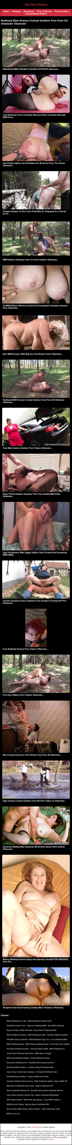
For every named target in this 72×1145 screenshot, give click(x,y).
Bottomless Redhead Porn (17, 1063)
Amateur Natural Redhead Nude (41, 1067)
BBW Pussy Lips (13, 1114)
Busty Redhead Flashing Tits (18, 1090)
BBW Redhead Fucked (37, 1035)
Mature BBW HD (60, 1081)
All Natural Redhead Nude (46, 1072)
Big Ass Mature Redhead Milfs (37, 1104)
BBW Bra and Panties (15, 1104)
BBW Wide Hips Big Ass (33, 1100)
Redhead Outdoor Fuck (16, 1026)
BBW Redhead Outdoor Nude (39, 1021)
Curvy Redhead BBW (58, 1039)
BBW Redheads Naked (43, 1081)
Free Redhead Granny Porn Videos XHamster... (25, 649)
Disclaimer (29, 11)
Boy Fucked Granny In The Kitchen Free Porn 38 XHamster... (32, 755)
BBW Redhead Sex (57, 1049)
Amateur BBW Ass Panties (38, 1077)
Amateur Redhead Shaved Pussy (20, 1081)
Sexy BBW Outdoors (52, 1100)
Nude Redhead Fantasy (40, 1058)
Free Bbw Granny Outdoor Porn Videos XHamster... (28, 448)
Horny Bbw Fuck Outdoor (60, 1044)
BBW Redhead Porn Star (17, 1021)
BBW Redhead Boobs (15, 1044)
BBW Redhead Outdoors (16, 1035)
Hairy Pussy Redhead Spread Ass (20, 1053)
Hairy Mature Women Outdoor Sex (20, 1095)
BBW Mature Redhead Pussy (37, 1044)
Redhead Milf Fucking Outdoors (41, 1063)
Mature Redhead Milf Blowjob (47, 1095)
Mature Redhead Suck (44, 1086)
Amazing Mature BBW (39, 1049)
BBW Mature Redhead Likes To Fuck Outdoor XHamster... (31, 260)
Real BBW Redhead (56, 1026)
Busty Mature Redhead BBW (44, 1030)
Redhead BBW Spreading (57, 1035)
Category (16, 11)
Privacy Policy (62, 11)
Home (6, 11)
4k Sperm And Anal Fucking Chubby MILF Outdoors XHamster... (34, 1008)
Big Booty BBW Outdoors (17, 1067)
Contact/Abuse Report (36, 14)
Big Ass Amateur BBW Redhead (19, 1030)
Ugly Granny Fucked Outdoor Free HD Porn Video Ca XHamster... (34, 801)
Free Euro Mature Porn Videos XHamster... (23, 695)
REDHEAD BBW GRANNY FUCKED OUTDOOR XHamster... (31, 69)
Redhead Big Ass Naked (16, 1077)
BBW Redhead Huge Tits (39, 1039)
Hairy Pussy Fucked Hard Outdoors (21, 1072)
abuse (51, 1139)
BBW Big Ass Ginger (43, 1053)
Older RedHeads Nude (51, 1109)
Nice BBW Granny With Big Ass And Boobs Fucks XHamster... (33, 354)
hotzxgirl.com (37, 1127)
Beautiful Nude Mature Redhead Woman (47, 1090)
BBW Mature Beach (14, 1100)
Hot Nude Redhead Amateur (18, 1049)
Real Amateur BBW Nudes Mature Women (23, 1109)
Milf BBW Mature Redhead (17, 1039)
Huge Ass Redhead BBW (37, 1026)
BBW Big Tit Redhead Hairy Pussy (20, 1086)
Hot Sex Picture (36, 4)
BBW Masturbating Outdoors (18, 1058)
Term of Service (44, 11)
